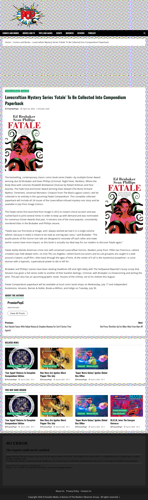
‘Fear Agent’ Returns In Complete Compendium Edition (20, 374)
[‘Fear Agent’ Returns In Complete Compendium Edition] (21, 358)
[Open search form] (144, 33)
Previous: (39, 326)
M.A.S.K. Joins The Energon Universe (122, 422)
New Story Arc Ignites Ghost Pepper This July (53, 374)
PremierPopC (13, 109)
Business (70, 33)
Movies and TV (29, 33)
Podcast (92, 33)
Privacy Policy (72, 491)
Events (59, 33)
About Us (60, 491)
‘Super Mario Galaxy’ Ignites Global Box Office (91, 374)
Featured (24, 91)
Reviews (80, 33)
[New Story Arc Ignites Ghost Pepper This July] (56, 358)
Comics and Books (11, 33)
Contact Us (86, 491)
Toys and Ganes (45, 33)
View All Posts (17, 313)
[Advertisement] (74, 66)
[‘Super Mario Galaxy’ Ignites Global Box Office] (91, 358)
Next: (108, 324)
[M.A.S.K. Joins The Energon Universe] (126, 406)
